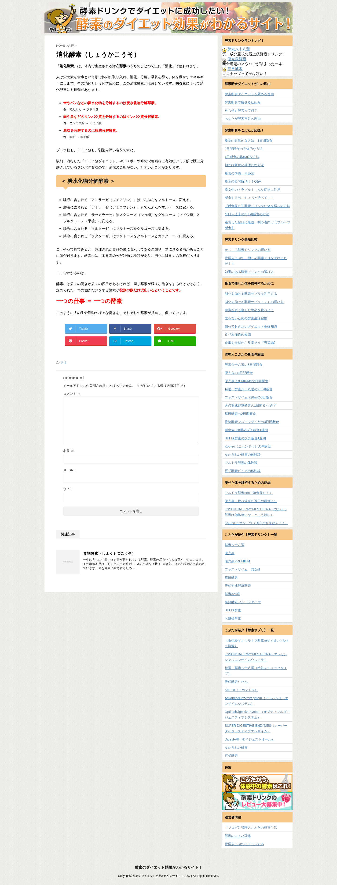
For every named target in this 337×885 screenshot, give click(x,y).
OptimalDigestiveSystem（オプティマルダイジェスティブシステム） (257, 714)
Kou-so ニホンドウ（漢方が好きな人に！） (256, 523)
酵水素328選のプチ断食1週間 (246, 430)
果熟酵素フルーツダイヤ (243, 602)
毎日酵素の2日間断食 (240, 414)
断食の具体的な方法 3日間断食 (248, 140)
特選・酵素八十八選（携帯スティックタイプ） (256, 670)
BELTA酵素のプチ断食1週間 (245, 438)
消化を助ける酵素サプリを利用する (251, 294)
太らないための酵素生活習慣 (246, 318)
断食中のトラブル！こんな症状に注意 (252, 189)
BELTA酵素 (233, 610)
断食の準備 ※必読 (239, 173)
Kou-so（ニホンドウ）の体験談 (248, 446)
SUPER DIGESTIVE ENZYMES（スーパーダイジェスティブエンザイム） (256, 728)
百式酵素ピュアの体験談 (243, 471)
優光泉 (229, 553)
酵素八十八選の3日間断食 (244, 365)
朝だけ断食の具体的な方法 (244, 165)
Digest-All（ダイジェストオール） (250, 739)
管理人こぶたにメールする (244, 844)
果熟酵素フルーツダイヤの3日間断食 (252, 422)
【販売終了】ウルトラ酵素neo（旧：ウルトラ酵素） (257, 643)
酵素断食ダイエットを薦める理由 (249, 94)
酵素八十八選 (238, 49)
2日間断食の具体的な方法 (244, 149)
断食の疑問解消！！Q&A (243, 181)
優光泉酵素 (236, 59)
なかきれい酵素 (236, 747)
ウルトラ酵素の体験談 (241, 463)
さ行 (63, 362)
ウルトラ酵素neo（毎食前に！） (249, 493)
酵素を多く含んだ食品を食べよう (249, 310)
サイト (68, 489)
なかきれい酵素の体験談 (243, 454)
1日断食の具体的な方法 (242, 157)
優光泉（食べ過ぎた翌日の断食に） (251, 501)
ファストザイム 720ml (242, 569)
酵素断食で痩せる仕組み (243, 102)
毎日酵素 (234, 69)
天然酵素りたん (236, 682)
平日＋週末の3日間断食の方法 (247, 214)
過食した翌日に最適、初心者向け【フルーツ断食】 (257, 225)
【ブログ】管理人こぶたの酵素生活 (251, 827)
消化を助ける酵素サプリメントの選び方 (254, 302)
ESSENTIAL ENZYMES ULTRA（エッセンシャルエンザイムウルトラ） (256, 657)
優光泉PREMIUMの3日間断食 (246, 381)
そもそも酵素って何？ (241, 110)
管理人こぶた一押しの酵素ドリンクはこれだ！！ (256, 260)
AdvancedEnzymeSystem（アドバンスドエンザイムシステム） (256, 700)
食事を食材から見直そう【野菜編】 (251, 343)
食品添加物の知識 (238, 334)
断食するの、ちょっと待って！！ (249, 198)
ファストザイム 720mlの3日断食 (248, 397)
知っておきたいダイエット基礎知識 (251, 326)
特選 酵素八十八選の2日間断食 (248, 389)
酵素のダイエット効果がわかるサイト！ (168, 867)
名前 (68, 451)
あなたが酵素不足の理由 (243, 118)
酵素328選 (232, 594)
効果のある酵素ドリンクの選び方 (249, 272)
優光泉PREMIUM (237, 561)
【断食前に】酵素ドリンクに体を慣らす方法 (257, 206)
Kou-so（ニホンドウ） (241, 690)
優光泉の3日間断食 (239, 373)
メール (70, 470)
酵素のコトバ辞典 (238, 836)
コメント (72, 393)
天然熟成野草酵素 (238, 586)
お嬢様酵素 (233, 618)
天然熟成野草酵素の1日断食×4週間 (250, 405)
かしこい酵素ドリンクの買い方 (248, 250)
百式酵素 (231, 756)
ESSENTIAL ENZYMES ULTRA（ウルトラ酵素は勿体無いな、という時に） (256, 512)
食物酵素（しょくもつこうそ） (109, 553)
